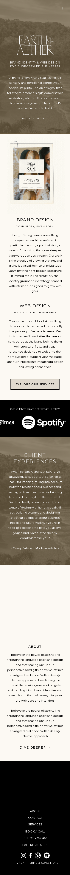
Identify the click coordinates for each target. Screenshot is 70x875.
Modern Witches (47, 548)
